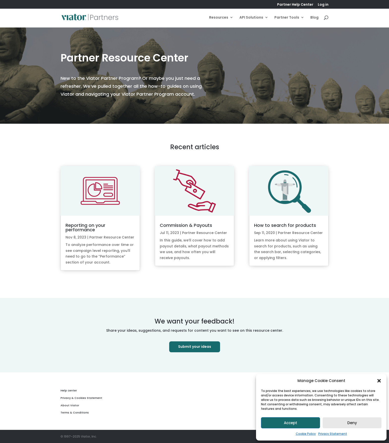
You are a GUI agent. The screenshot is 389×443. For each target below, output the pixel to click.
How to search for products (285, 225)
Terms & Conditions (75, 412)
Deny (352, 422)
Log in (323, 5)
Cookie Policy (306, 434)
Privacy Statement (332, 434)
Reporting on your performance (85, 227)
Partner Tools (286, 18)
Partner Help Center (295, 5)
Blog (314, 18)
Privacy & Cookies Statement (81, 398)
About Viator (70, 405)
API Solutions (251, 18)
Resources (218, 18)
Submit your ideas (194, 346)
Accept (290, 422)
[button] (379, 380)
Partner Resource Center (111, 237)
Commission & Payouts (186, 225)
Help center (69, 390)
